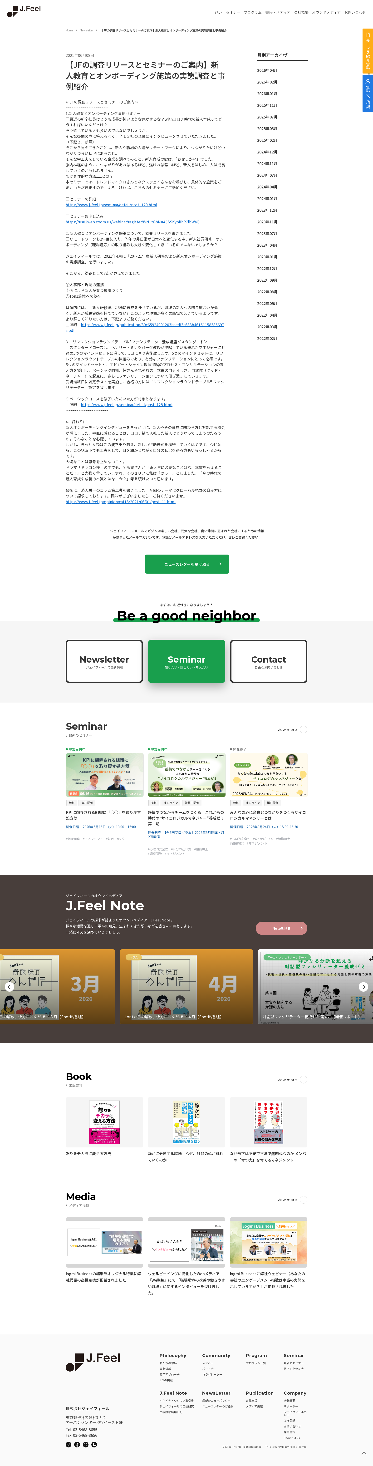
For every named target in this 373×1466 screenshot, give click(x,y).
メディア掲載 (254, 1404)
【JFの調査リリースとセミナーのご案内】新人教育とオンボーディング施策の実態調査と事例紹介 (163, 30)
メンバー (208, 1361)
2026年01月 (267, 93)
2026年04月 (267, 70)
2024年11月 (267, 163)
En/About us (292, 1436)
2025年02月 (267, 140)
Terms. (303, 1445)
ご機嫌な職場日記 (171, 1410)
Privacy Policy (288, 1445)
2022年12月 (267, 268)
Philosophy (173, 1354)
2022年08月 (267, 292)
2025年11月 (267, 105)
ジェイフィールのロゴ (295, 1411)
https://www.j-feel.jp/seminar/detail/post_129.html (111, 204)
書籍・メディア (277, 12)
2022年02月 (267, 338)
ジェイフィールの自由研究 (177, 1404)
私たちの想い (168, 1361)
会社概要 (301, 12)
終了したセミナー (295, 1367)
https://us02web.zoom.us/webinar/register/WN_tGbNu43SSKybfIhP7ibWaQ (133, 222)
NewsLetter (216, 1391)
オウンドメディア (326, 12)
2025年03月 (267, 128)
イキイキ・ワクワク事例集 (177, 1399)
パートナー (209, 1367)
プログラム (253, 12)
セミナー (233, 12)
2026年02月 (267, 82)
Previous (9, 987)
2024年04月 (267, 187)
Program (256, 1354)
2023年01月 (267, 257)
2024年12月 (267, 152)
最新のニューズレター (216, 1399)
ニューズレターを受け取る (187, 564)
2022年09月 (267, 280)
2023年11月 (267, 222)
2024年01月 (267, 198)
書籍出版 (251, 1399)
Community (216, 1354)
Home (69, 30)
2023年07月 (267, 233)
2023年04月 (267, 245)
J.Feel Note (173, 1391)
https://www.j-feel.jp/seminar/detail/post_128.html (126, 404)
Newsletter (86, 30)
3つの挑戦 (166, 1378)
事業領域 (165, 1367)
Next (363, 987)
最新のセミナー (294, 1361)
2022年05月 (267, 303)
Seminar (186, 661)
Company (295, 1391)
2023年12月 (267, 210)
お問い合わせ (355, 12)
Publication (260, 1391)
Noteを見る (282, 928)
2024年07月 (267, 175)
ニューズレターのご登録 (217, 1404)
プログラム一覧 (256, 1361)
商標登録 (289, 1419)
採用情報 (289, 1430)
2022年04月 (267, 315)
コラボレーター (212, 1373)
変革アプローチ (170, 1373)
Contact (268, 661)
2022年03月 (267, 327)
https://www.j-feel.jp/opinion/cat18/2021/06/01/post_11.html (121, 501)
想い (218, 12)
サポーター (291, 1404)
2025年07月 (267, 117)
